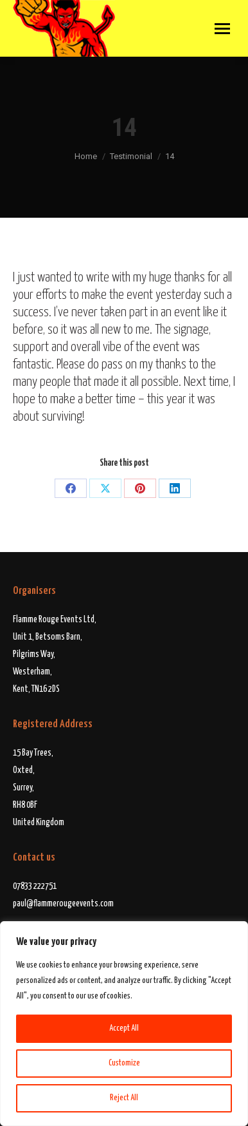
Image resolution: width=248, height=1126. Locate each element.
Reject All (124, 1098)
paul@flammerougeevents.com (63, 903)
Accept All (124, 1028)
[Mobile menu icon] (222, 28)
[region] (124, 1023)
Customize (124, 1063)
